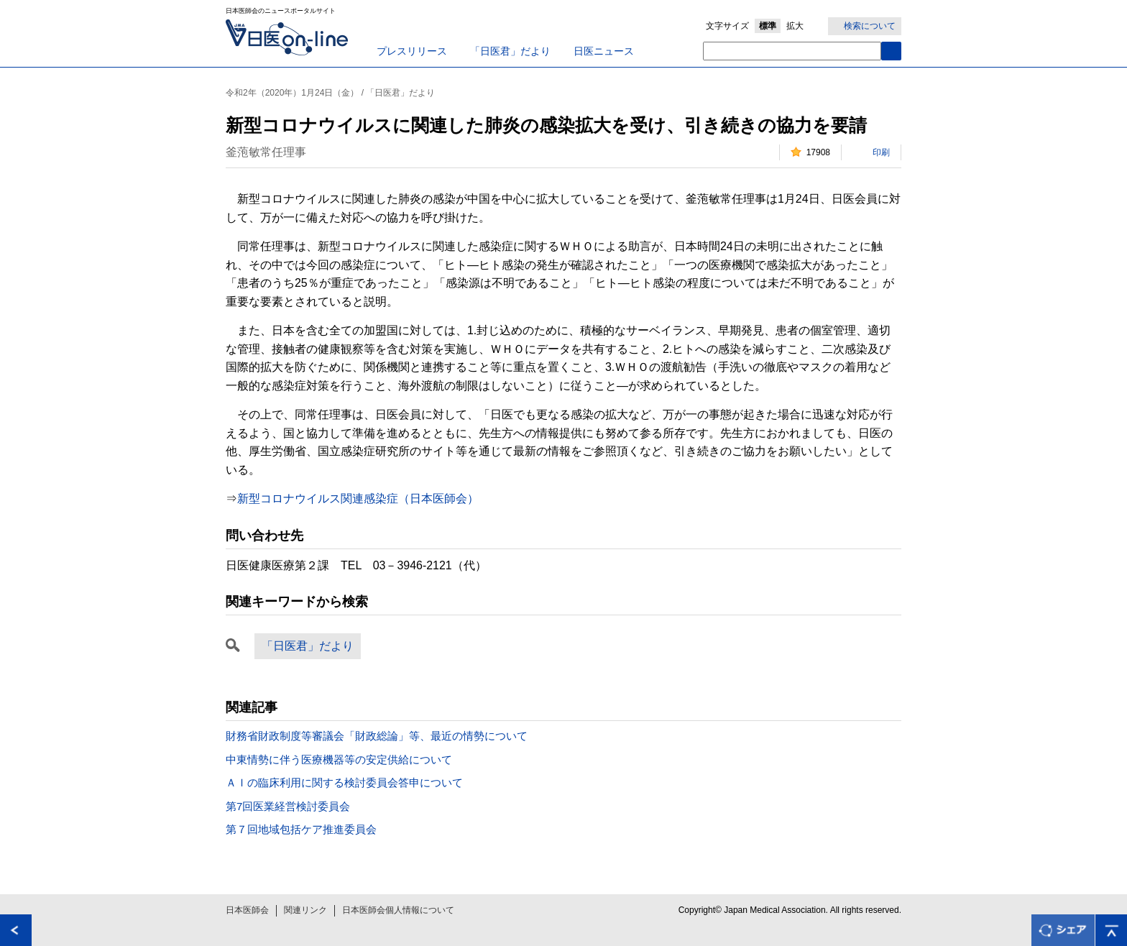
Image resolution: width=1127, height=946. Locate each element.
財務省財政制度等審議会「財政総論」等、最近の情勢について (377, 736)
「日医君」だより (510, 51)
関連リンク (305, 910)
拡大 (795, 26)
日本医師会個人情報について (398, 910)
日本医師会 (247, 910)
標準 (767, 26)
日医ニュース (604, 51)
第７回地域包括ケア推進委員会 (301, 829)
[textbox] (792, 51)
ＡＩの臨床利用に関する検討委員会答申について (344, 782)
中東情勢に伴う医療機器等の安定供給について (339, 759)
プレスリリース (412, 51)
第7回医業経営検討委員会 (288, 806)
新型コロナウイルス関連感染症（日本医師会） (358, 498)
